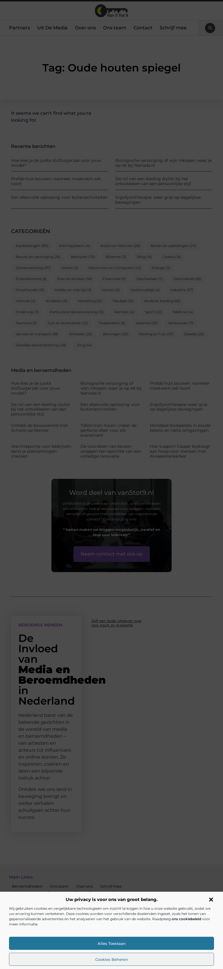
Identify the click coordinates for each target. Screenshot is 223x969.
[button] (211, 899)
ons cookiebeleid (186, 919)
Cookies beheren (111, 959)
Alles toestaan (112, 943)
